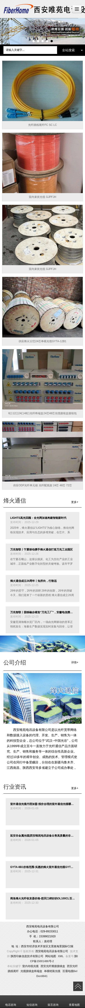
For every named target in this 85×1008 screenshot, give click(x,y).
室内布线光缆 (30, 966)
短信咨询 (32, 1001)
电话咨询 (10, 1001)
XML (60, 956)
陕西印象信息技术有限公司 (27, 956)
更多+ (74, 502)
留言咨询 (53, 1001)
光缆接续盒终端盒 (31, 971)
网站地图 (50, 956)
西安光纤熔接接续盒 (53, 966)
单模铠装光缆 (52, 971)
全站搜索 (68, 50)
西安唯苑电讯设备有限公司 (51, 951)
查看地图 (74, 1001)
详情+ (74, 662)
